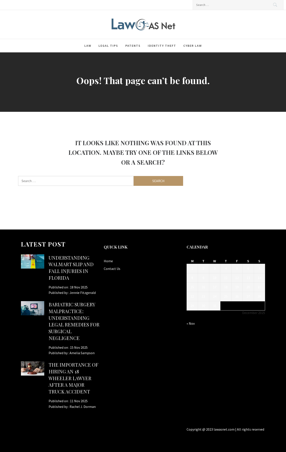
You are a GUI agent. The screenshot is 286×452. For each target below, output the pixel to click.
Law (87, 46)
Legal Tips (108, 46)
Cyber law (192, 46)
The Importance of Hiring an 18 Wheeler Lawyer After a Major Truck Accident (73, 378)
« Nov (191, 323)
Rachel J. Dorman (83, 406)
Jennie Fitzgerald (83, 292)
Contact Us (112, 268)
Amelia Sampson (82, 353)
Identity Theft (162, 46)
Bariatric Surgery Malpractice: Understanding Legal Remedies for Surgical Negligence (74, 321)
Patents (133, 46)
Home (108, 261)
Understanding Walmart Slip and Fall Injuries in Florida (71, 267)
